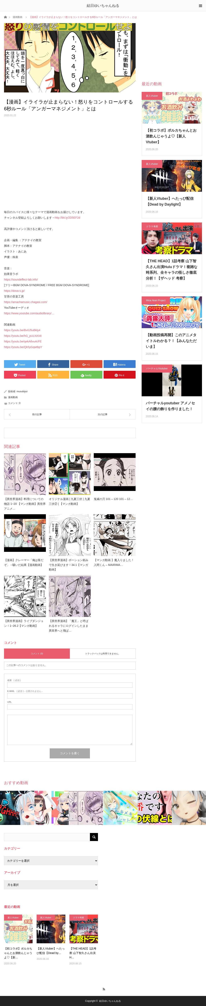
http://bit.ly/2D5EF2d (67, 217)
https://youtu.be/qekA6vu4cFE (23, 341)
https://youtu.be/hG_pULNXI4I (23, 335)
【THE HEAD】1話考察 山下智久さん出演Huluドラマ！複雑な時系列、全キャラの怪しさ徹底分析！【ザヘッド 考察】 (171, 269)
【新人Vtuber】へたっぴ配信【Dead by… (51, 951)
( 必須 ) (14, 680)
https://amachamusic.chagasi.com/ (25, 302)
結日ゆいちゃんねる (103, 6)
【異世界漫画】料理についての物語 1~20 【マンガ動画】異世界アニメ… (25, 503)
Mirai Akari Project (156, 300)
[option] (17, 808)
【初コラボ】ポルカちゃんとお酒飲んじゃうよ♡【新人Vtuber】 (171, 136)
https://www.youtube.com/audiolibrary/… (29, 313)
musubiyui (22, 391)
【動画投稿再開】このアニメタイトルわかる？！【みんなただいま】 (171, 341)
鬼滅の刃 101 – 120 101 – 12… (113, 499)
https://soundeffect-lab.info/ (21, 279)
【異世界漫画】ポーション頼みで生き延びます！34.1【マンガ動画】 (68, 564)
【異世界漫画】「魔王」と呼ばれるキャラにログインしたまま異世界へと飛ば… (68, 625)
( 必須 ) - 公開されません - (25, 691)
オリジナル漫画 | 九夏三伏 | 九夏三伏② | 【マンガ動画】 (69, 501)
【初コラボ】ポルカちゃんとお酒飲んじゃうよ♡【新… (18, 953)
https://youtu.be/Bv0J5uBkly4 (22, 330)
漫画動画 (17, 17)
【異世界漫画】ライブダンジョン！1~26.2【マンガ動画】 (23, 623)
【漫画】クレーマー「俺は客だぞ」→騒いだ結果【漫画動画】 (23, 562)
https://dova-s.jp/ (14, 290)
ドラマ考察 (152, 226)
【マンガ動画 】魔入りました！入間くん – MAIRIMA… (114, 562)
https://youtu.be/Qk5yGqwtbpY (23, 347)
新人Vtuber (152, 95)
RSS (103, 989)
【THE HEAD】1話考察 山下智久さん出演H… (83, 953)
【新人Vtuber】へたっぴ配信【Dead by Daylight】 (170, 201)
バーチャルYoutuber (157, 368)
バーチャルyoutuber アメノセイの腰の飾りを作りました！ (170, 406)
